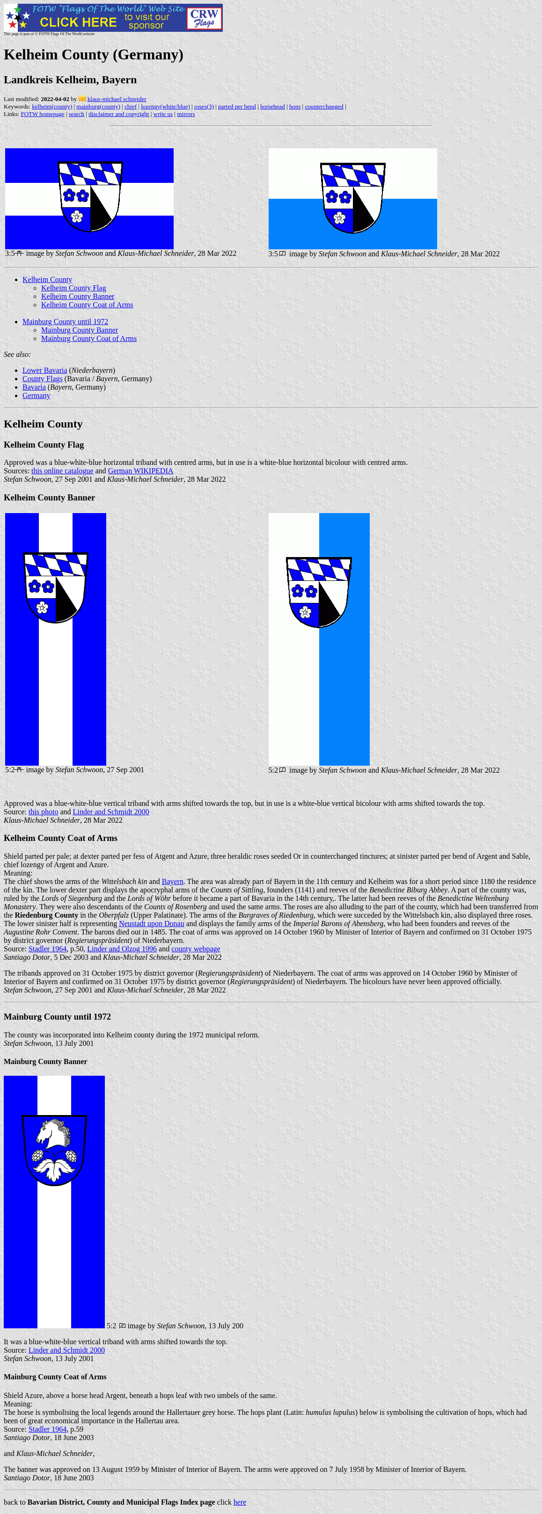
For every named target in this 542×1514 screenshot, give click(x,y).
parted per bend (237, 106)
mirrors (186, 113)
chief (131, 106)
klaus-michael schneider (117, 98)
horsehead (272, 106)
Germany (36, 395)
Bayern (172, 881)
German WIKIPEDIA (141, 471)
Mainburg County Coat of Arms (89, 338)
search (76, 113)
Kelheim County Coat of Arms (87, 305)
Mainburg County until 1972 (65, 322)
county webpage (195, 949)
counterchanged (324, 106)
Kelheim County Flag (73, 288)
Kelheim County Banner (77, 296)
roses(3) (204, 106)
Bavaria (34, 387)
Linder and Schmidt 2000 (111, 812)
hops (295, 106)
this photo (44, 812)
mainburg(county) (98, 106)
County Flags (42, 379)
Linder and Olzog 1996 (122, 949)
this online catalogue (62, 471)
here (240, 1502)
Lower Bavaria (44, 370)
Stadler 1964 (47, 949)
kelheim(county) (52, 106)
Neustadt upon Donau (151, 923)
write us (163, 113)
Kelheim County (47, 279)
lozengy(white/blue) (165, 106)
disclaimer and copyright (118, 113)
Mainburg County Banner (79, 330)
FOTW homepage (42, 113)
